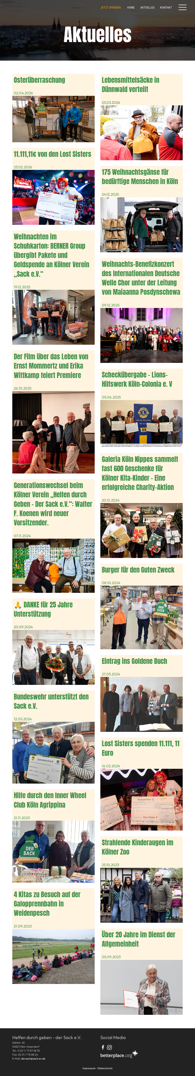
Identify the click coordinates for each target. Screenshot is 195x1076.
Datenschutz (105, 1068)
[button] (182, 7)
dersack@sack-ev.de (33, 1058)
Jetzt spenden (110, 7)
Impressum (89, 1068)
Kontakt (166, 7)
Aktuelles (147, 7)
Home (131, 7)
